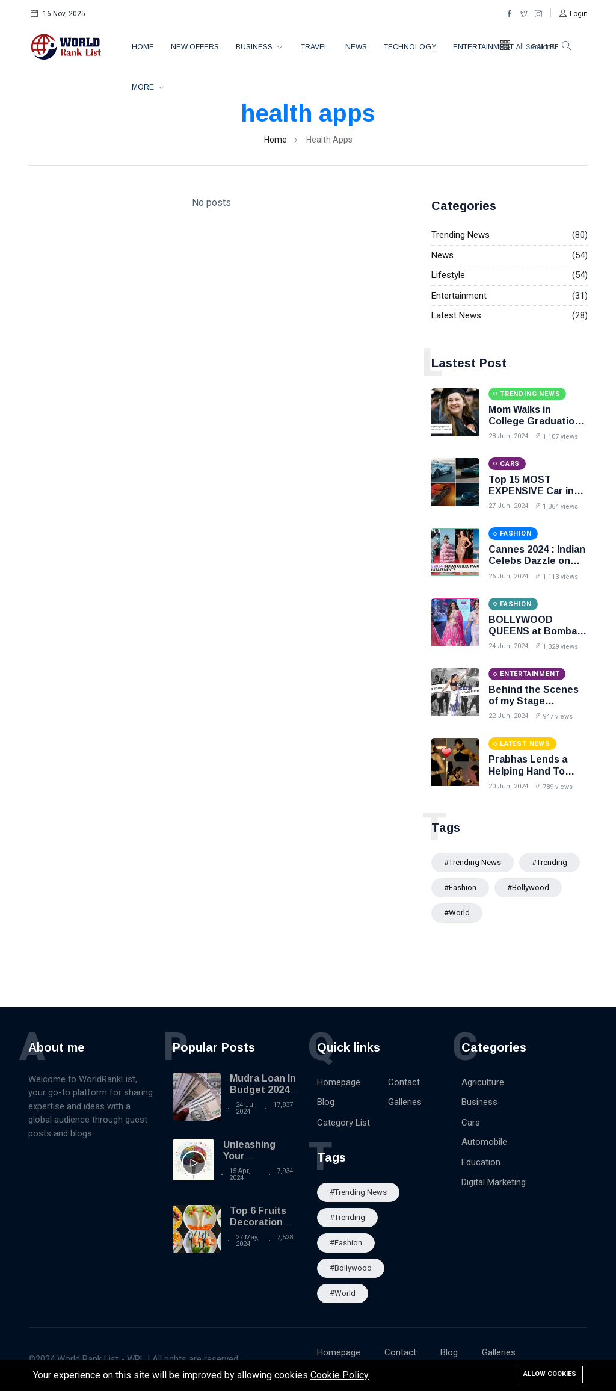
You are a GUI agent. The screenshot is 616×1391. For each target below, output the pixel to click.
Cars (470, 1122)
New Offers (195, 47)
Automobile (484, 1141)
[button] (573, 14)
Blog (325, 1102)
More (144, 87)
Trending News (460, 234)
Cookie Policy (339, 1375)
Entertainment (483, 47)
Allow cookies (549, 1374)
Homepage (338, 1082)
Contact (404, 1082)
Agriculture (482, 1082)
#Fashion (460, 887)
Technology (410, 47)
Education (480, 1162)
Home (143, 47)
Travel (314, 47)
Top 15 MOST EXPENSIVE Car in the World (531, 490)
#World (457, 912)
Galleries (405, 1102)
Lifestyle (448, 275)
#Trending (549, 862)
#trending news (472, 862)
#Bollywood (528, 887)
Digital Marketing (493, 1182)
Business (255, 47)
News (356, 47)
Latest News (456, 315)
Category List (343, 1122)
